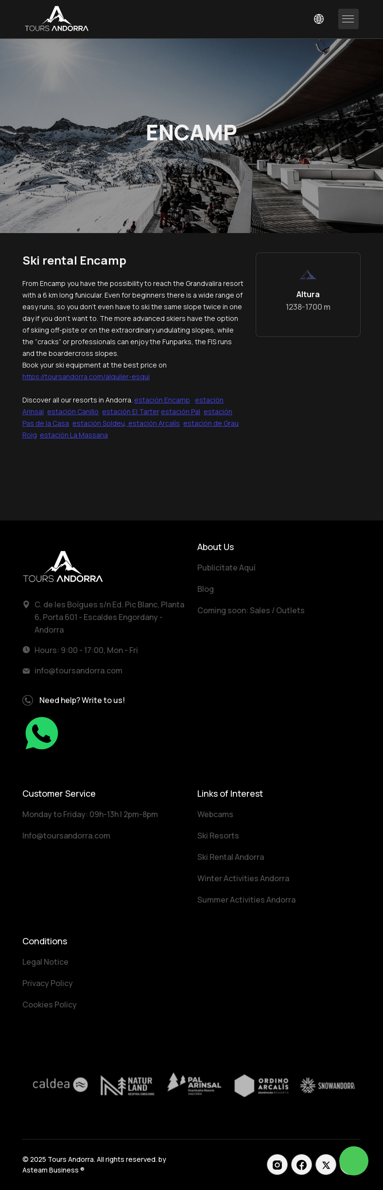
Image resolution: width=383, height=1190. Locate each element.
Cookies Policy (49, 1004)
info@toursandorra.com (78, 670)
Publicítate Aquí (226, 567)
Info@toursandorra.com (66, 835)
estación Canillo (73, 411)
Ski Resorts (218, 835)
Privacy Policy (47, 983)
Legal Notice (45, 961)
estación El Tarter (130, 411)
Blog (205, 589)
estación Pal (180, 411)
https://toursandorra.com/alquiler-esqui (86, 376)
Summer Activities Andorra (246, 899)
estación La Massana (74, 434)
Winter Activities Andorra (243, 878)
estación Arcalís (154, 423)
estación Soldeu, (100, 423)
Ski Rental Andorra (230, 857)
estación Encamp (162, 399)
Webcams (215, 814)
